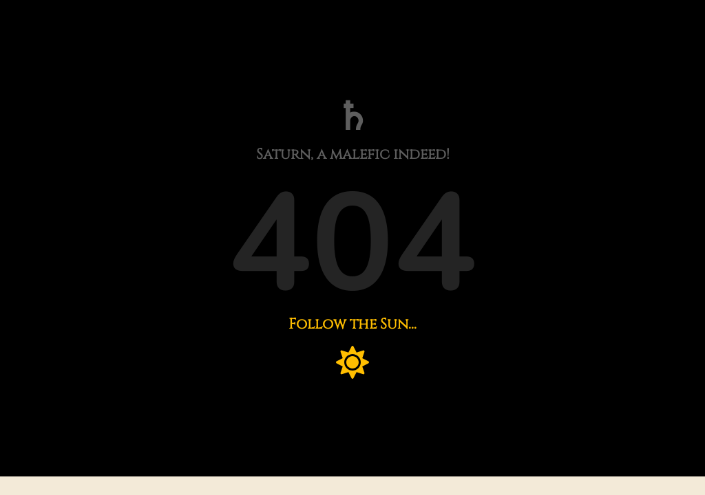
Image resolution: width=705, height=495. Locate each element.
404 (352, 244)
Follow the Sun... (352, 324)
